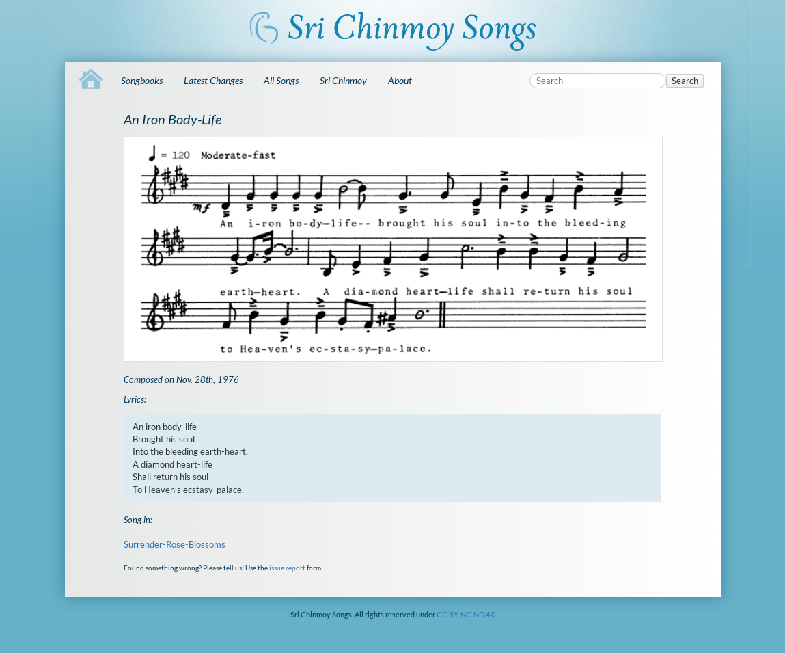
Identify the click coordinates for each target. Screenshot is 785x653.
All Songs (281, 80)
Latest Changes (213, 80)
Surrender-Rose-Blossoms (174, 544)
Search (685, 80)
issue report (287, 567)
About (400, 80)
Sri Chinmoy (343, 80)
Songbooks (142, 80)
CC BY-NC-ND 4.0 (466, 614)
